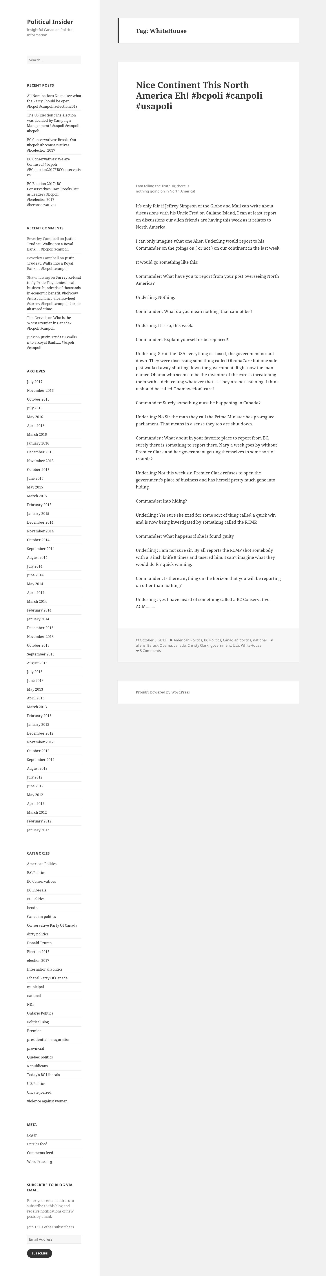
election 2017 (38, 960)
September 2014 (41, 548)
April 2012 (35, 803)
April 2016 (35, 425)
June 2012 (35, 786)
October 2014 (38, 539)
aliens (141, 645)
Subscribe (39, 1253)
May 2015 (35, 487)
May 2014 (35, 583)
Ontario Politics (40, 1013)
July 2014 (34, 566)
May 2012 (35, 794)
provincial (35, 1048)
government (220, 645)
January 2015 (38, 513)
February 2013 (39, 715)
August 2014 (37, 557)
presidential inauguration (48, 1039)
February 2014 (39, 610)
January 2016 (38, 443)
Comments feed (40, 1152)
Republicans (37, 1066)
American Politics (41, 863)
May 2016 (35, 416)
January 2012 (38, 830)
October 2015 (38, 469)
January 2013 (38, 724)
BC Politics (35, 899)
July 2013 (34, 671)
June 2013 (35, 680)
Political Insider (50, 22)
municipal (35, 986)
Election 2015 (38, 951)
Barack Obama (159, 645)
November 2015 (40, 460)
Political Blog (38, 1022)
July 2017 (34, 381)
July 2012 (34, 777)
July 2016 (34, 408)
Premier (34, 1030)
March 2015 (37, 496)
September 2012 (41, 759)
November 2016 (40, 390)
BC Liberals (36, 890)
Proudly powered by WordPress (163, 692)
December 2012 (40, 733)
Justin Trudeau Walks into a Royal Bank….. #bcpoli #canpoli (51, 244)
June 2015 (35, 478)
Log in (32, 1135)
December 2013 (40, 627)
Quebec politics (40, 1057)
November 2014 (40, 531)
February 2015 (39, 504)
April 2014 (35, 592)
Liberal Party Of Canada (47, 978)
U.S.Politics (36, 1083)
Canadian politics (41, 916)
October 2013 (38, 645)
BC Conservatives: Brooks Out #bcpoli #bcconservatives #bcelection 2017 (51, 145)
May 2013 (35, 689)
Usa (236, 645)
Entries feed (37, 1144)
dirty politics (37, 934)
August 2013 (37, 663)
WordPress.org (39, 1161)
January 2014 (38, 619)
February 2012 (39, 821)
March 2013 (37, 706)
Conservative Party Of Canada (52, 925)
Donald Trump (39, 942)
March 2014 (37, 601)
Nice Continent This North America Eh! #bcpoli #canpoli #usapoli (199, 95)
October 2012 (38, 750)
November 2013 (40, 636)
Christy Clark (198, 645)
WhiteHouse (251, 645)
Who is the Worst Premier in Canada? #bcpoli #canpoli (49, 323)
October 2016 (38, 399)
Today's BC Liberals (43, 1074)
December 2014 (40, 522)
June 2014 (35, 575)
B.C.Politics (36, 872)
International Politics (44, 969)
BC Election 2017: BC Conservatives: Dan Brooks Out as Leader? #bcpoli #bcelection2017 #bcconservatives (53, 194)
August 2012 (37, 768)
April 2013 (35, 698)
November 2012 (40, 742)
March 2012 (37, 812)
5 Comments (150, 650)
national (34, 995)
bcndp (32, 907)
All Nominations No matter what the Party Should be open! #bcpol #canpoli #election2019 (54, 101)
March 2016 (37, 434)
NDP (31, 1004)
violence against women (47, 1101)
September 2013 (41, 654)
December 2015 (40, 452)
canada (180, 645)
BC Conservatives (41, 881)
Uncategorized (39, 1092)
